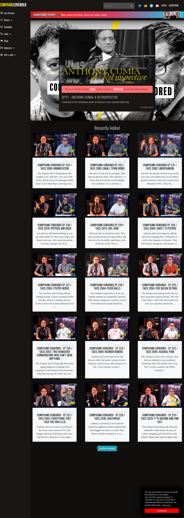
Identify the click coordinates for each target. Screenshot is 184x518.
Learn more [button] (166, 505)
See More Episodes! (109, 460)
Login (164, 5)
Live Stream (11, 13)
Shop (8, 41)
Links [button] (9, 34)
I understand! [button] (162, 511)
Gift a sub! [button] (12, 55)
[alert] (109, 14)
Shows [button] (10, 20)
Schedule (10, 27)
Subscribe (173, 5)
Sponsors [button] (11, 48)
